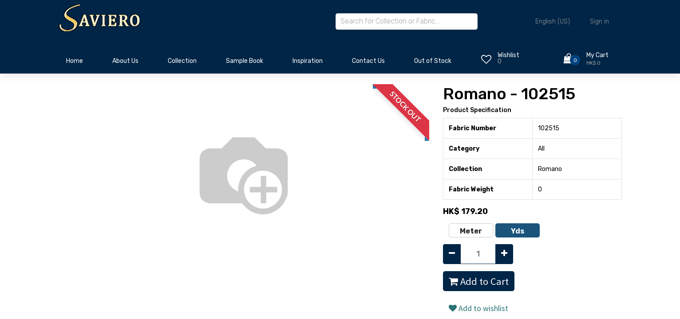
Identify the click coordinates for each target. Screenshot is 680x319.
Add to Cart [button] (479, 281)
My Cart (597, 55)
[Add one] (504, 254)
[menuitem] (75, 63)
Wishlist (508, 55)
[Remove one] (452, 254)
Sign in (599, 21)
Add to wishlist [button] (478, 308)
